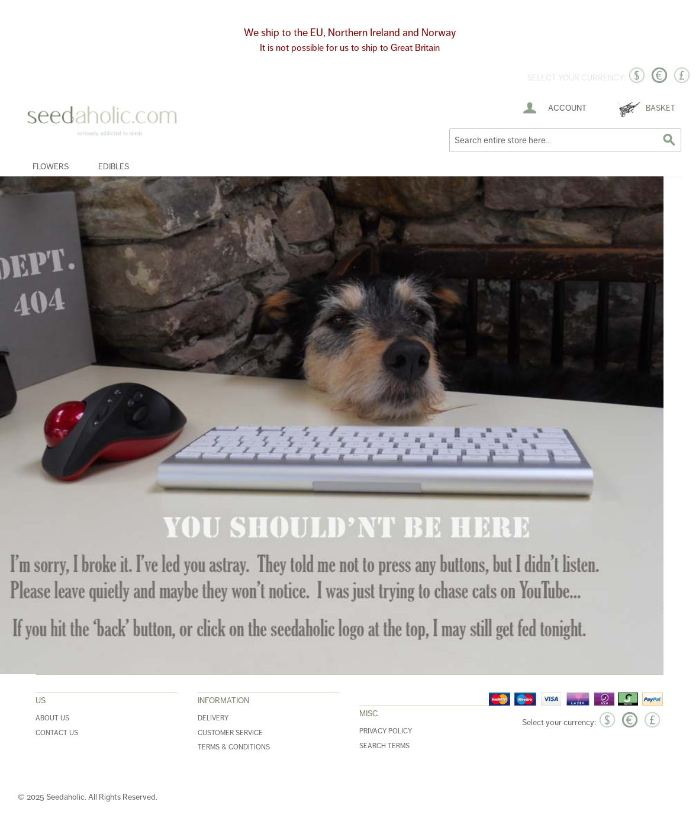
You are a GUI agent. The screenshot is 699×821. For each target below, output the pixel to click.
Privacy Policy (385, 731)
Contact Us (57, 733)
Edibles (113, 167)
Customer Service (230, 733)
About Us (52, 718)
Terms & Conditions (234, 747)
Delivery (213, 718)
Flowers (51, 167)
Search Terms (384, 746)
